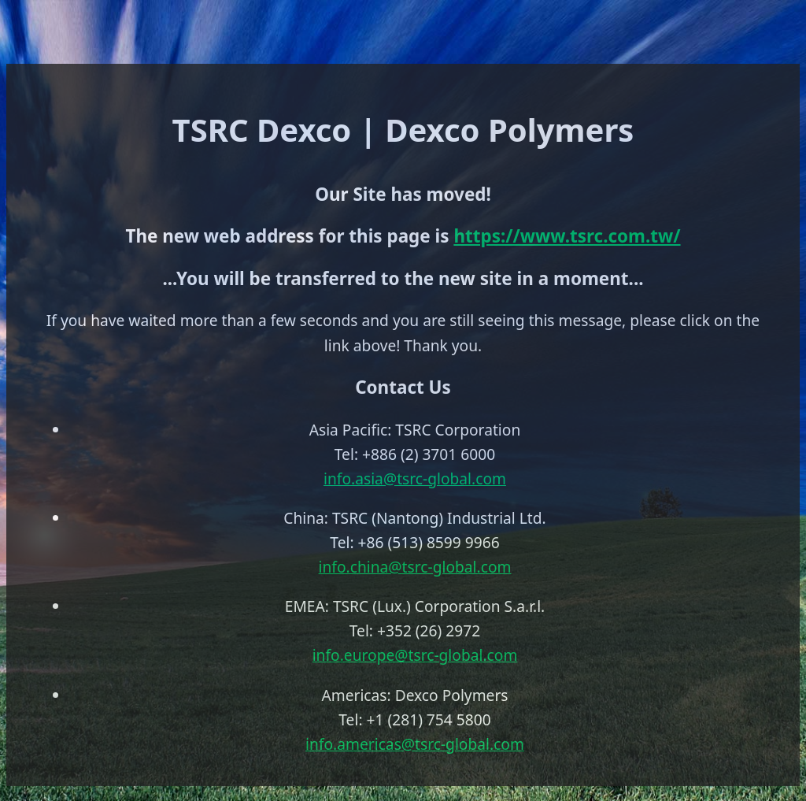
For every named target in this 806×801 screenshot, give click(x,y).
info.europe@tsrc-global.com (415, 655)
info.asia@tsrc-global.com (415, 478)
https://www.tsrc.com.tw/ (566, 236)
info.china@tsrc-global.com (415, 566)
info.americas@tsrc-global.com (414, 744)
